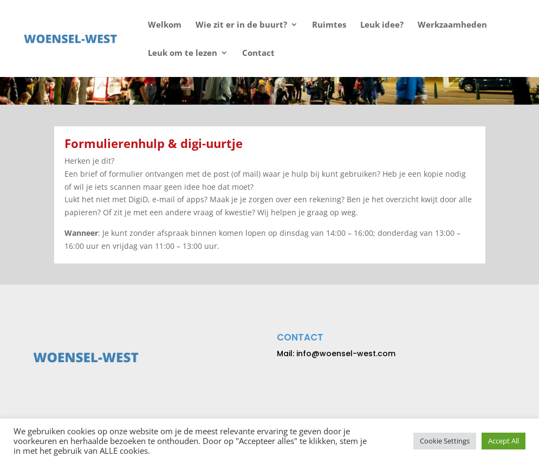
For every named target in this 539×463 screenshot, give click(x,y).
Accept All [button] (503, 441)
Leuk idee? (382, 25)
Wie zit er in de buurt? (241, 25)
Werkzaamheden (452, 25)
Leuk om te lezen (182, 53)
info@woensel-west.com (345, 353)
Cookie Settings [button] (445, 441)
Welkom (164, 25)
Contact (258, 53)
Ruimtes (329, 25)
